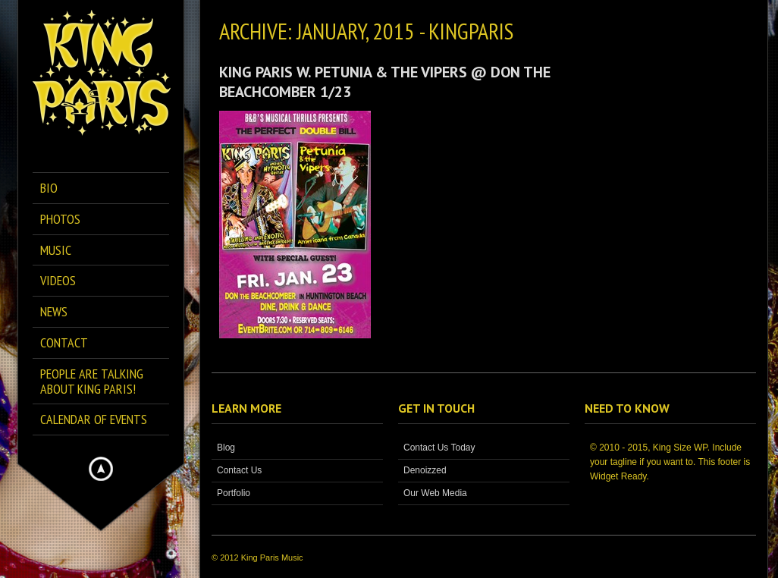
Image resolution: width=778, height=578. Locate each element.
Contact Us (239, 470)
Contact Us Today (439, 447)
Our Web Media (435, 493)
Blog (226, 447)
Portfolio (233, 493)
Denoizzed (425, 470)
